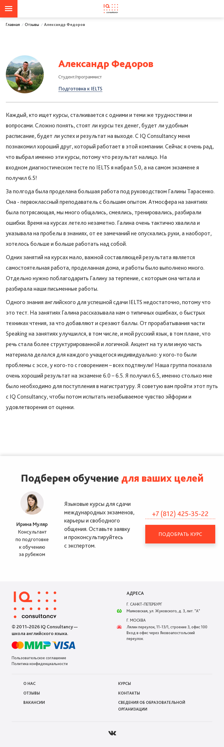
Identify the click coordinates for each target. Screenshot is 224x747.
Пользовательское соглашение (39, 657)
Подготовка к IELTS (80, 88)
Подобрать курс (180, 534)
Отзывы (31, 693)
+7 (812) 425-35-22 (180, 513)
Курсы (124, 683)
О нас (29, 683)
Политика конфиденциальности (40, 663)
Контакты (129, 693)
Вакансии (34, 702)
